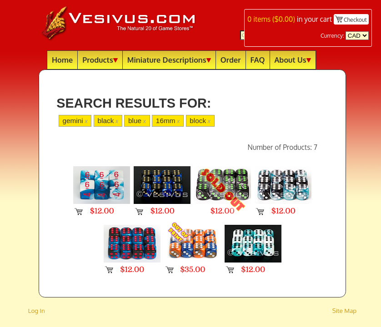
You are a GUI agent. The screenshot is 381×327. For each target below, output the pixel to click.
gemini (74, 120)
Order (231, 59)
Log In (36, 310)
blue (137, 120)
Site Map (344, 310)
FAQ (258, 59)
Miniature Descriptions (169, 59)
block (200, 120)
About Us (293, 59)
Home (62, 59)
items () (271, 19)
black (107, 120)
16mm (168, 120)
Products (100, 59)
